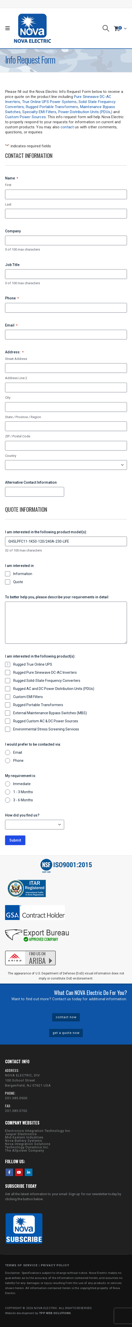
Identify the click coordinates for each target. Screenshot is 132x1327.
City (7, 397)
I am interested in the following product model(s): (46, 532)
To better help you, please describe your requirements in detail (56, 597)
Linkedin (28, 1172)
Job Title (12, 265)
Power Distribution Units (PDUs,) (85, 112)
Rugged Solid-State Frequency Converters (46, 681)
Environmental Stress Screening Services (46, 729)
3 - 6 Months (23, 800)
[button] (9, 28)
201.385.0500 (16, 1098)
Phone (12, 298)
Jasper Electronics (21, 1134)
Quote (18, 582)
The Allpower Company (24, 1150)
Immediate (22, 784)
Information (22, 574)
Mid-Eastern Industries (24, 1137)
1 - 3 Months (23, 792)
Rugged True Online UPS (32, 664)
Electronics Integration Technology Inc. (38, 1131)
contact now (66, 1017)
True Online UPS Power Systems (49, 101)
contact (67, 127)
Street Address (16, 359)
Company (13, 231)
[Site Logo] (32, 28)
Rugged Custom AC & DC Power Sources (45, 721)
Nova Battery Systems (23, 1140)
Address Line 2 (16, 378)
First (8, 185)
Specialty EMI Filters (39, 112)
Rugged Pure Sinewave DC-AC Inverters (45, 672)
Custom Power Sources (25, 117)
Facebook (9, 1172)
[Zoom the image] (30, 950)
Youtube (19, 1172)
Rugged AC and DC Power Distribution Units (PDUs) (53, 689)
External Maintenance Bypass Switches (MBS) (50, 713)
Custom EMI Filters (28, 697)
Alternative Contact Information (31, 482)
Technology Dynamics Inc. (27, 1147)
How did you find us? (22, 815)
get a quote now (66, 1033)
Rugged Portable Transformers (52, 107)
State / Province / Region (23, 417)
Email (11, 325)
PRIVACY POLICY (55, 1265)
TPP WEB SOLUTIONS (55, 1313)
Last (8, 204)
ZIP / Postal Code (17, 436)
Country (10, 456)
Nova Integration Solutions (27, 1144)
